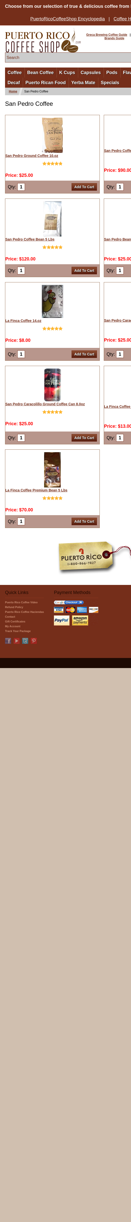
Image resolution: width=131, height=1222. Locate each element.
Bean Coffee (40, 72)
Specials (110, 82)
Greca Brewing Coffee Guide (106, 35)
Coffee (15, 72)
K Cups (67, 72)
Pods (111, 72)
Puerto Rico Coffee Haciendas (24, 611)
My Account (12, 626)
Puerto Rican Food (45, 82)
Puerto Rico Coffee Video (21, 602)
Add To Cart (84, 187)
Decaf (14, 82)
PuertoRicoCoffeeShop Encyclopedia (67, 18)
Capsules (91, 72)
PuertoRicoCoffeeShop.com (43, 40)
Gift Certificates (15, 621)
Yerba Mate (83, 82)
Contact (10, 616)
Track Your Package (18, 631)
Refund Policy (14, 607)
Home (13, 91)
